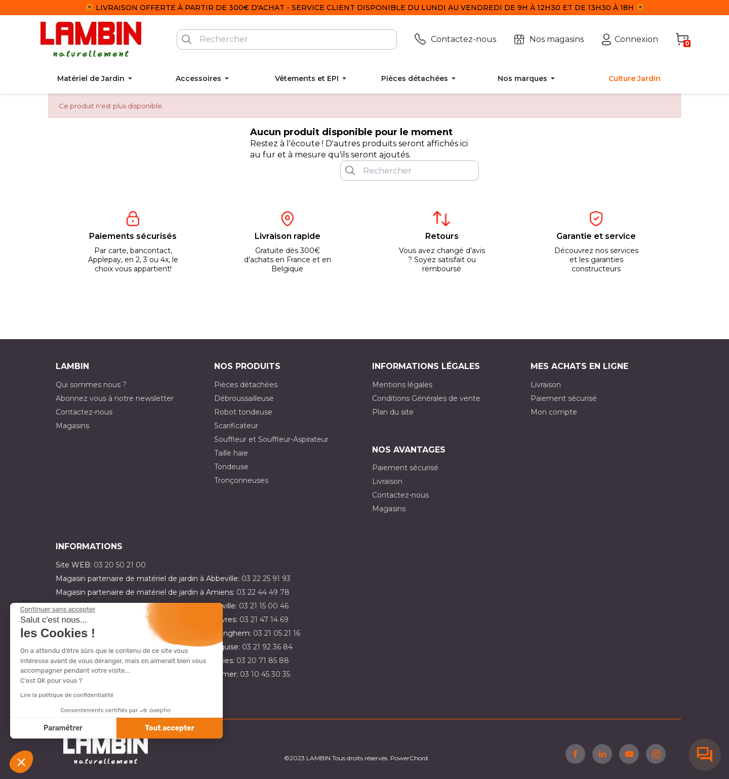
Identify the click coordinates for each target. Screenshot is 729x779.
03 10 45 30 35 (265, 674)
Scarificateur (236, 425)
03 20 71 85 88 (262, 660)
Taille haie (231, 453)
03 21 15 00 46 (264, 605)
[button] (21, 762)
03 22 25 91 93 (266, 578)
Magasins (72, 425)
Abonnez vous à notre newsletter (115, 398)
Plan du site (393, 412)
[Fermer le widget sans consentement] (57, 609)
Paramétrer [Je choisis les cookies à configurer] (63, 728)
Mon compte (554, 412)
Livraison (546, 384)
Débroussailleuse (244, 398)
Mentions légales (402, 384)
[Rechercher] (287, 39)
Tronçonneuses (241, 480)
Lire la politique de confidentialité (66, 695)
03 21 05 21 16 (276, 633)
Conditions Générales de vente (426, 398)
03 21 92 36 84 (267, 646)
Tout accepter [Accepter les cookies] (169, 728)
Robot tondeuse (243, 412)
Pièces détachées (245, 384)
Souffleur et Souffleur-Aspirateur (271, 439)
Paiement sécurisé (564, 398)
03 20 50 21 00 (120, 564)
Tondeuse (231, 466)
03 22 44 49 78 (263, 592)
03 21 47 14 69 (264, 619)
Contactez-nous (84, 412)
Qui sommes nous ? (91, 384)
